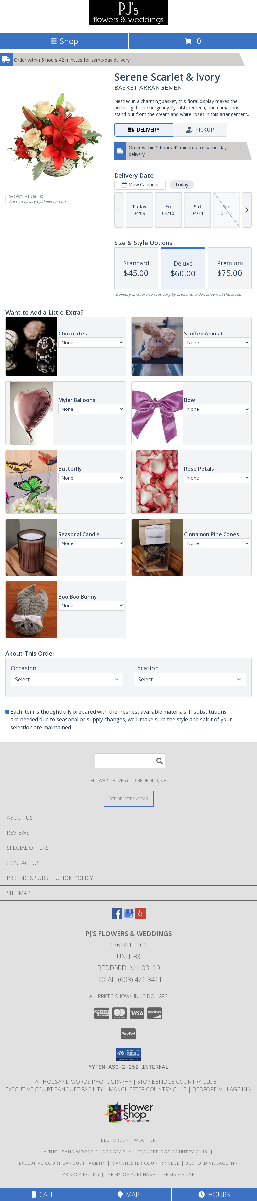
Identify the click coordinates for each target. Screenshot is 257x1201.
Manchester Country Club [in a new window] (148, 1089)
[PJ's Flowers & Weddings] (128, 23)
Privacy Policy (81, 1174)
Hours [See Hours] (214, 1194)
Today (181, 184)
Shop (64, 40)
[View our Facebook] (117, 916)
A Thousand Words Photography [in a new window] (84, 1081)
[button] (128, 1054)
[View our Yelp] (140, 916)
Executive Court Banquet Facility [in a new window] (54, 1089)
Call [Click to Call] (43, 1194)
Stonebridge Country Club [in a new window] (178, 1081)
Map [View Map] (128, 1194)
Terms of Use (178, 1174)
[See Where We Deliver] (129, 798)
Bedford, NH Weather (128, 1140)
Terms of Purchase (130, 1174)
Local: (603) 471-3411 (129, 979)
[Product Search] (130, 760)
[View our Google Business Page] (128, 916)
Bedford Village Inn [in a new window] (222, 1089)
